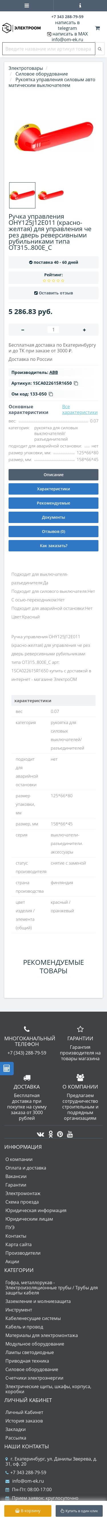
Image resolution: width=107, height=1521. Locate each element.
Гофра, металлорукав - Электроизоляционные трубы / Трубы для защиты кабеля (51, 1287)
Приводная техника (27, 1361)
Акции (12, 1261)
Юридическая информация (35, 1210)
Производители (23, 1253)
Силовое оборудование (31, 1369)
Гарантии (15, 1185)
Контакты (15, 1236)
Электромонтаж (23, 1193)
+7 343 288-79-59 (25, 1472)
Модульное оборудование (34, 1344)
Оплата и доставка (25, 1168)
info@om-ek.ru (67, 39)
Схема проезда (22, 1202)
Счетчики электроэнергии (34, 1378)
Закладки (15, 1429)
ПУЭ (10, 1227)
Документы (53, 517)
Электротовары (26, 68)
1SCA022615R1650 (55, 383)
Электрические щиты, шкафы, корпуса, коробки (48, 1389)
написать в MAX (70, 34)
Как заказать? (53, 545)
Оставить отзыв (56, 293)
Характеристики (53, 488)
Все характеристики (80, 409)
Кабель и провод (24, 1327)
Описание (54, 474)
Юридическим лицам (29, 1219)
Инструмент (18, 1310)
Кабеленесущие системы (33, 1318)
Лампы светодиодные (29, 1352)
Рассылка (15, 1438)
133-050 (41, 394)
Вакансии (16, 1176)
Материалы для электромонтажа (41, 1335)
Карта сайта (18, 1244)
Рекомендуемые (53, 503)
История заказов (24, 1421)
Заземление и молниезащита (38, 1301)
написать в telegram (67, 25)
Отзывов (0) (53, 531)
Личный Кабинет (24, 1412)
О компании (19, 1159)
